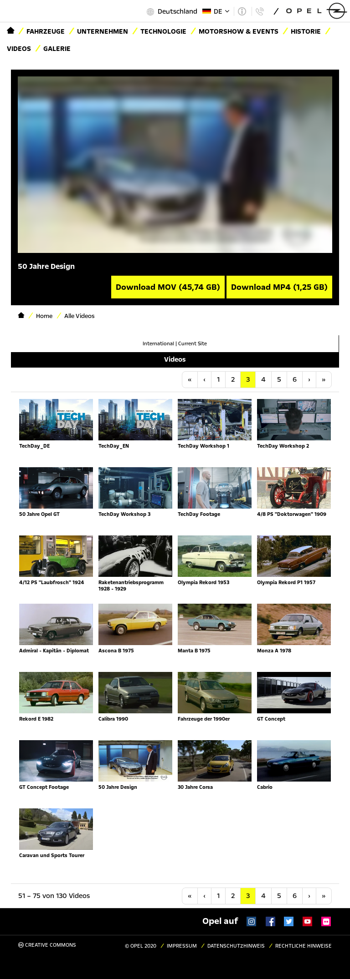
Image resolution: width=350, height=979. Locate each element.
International (158, 343)
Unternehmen (102, 31)
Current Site (192, 343)
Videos (19, 48)
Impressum (182, 946)
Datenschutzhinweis (236, 946)
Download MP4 (279, 287)
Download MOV (168, 287)
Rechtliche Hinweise (303, 946)
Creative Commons (47, 945)
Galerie (57, 48)
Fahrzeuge (45, 31)
